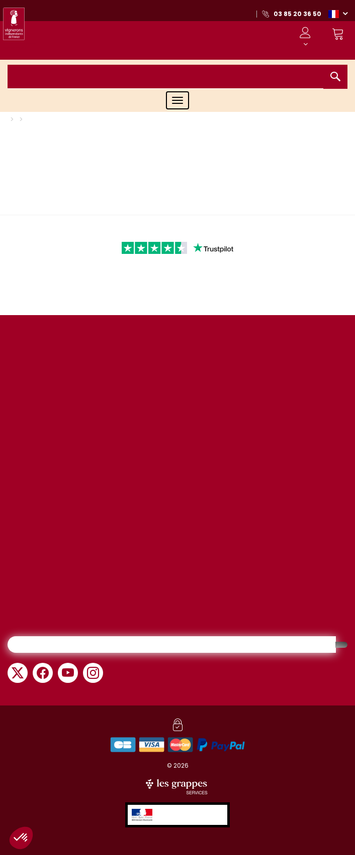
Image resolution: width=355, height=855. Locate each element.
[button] (337, 14)
